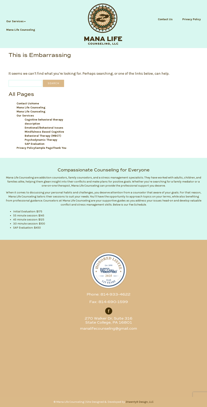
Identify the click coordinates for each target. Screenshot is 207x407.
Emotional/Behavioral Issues (44, 127)
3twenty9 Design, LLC (140, 402)
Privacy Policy (191, 19)
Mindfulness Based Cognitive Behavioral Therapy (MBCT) (44, 133)
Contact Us (165, 19)
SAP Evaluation (34, 144)
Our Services (16, 21)
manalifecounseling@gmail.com (108, 329)
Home (35, 103)
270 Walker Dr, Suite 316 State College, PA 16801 (108, 320)
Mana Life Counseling (20, 29)
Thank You (59, 148)
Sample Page (44, 148)
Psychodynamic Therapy (41, 140)
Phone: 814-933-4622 (108, 295)
